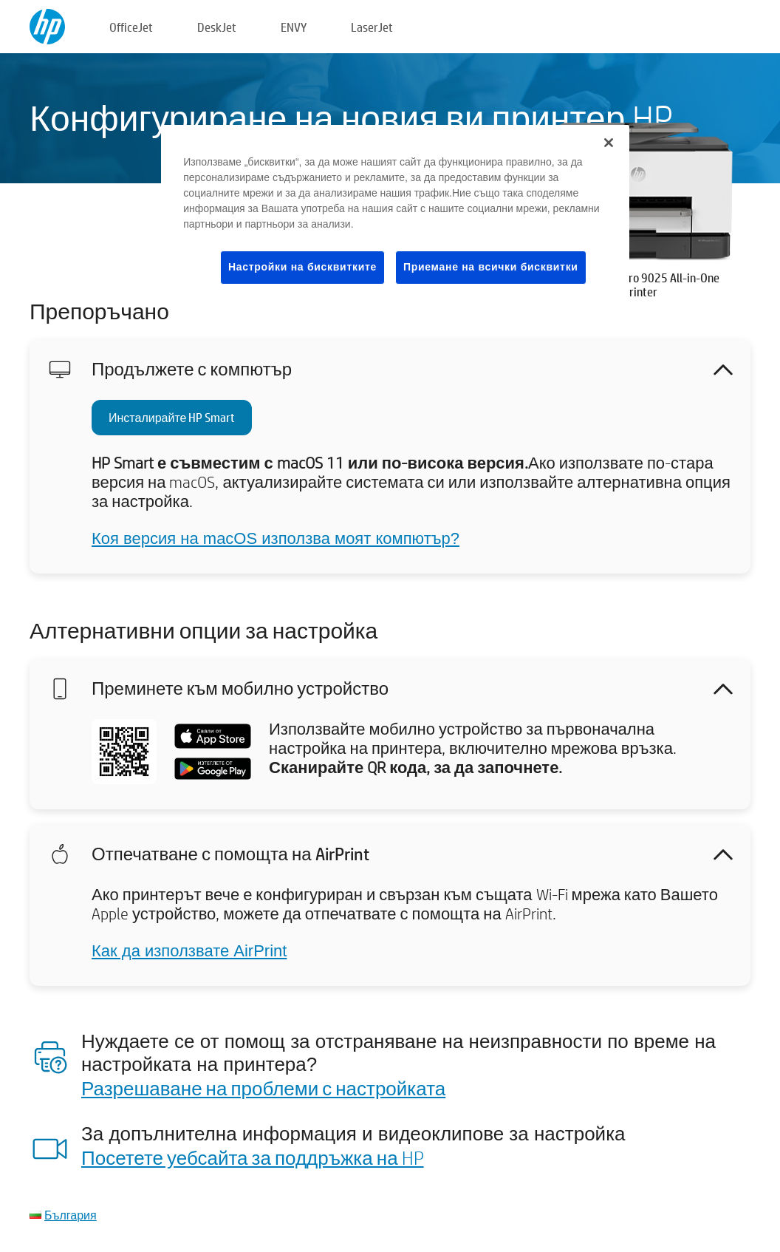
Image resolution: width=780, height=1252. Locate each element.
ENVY (294, 26)
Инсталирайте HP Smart (172, 417)
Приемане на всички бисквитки (490, 267)
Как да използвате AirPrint (189, 951)
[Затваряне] (608, 142)
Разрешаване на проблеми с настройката (263, 1088)
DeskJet (216, 26)
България (70, 1214)
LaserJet (372, 26)
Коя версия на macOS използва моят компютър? (275, 538)
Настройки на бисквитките (302, 267)
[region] (395, 216)
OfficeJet (131, 26)
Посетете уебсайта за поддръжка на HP (252, 1157)
